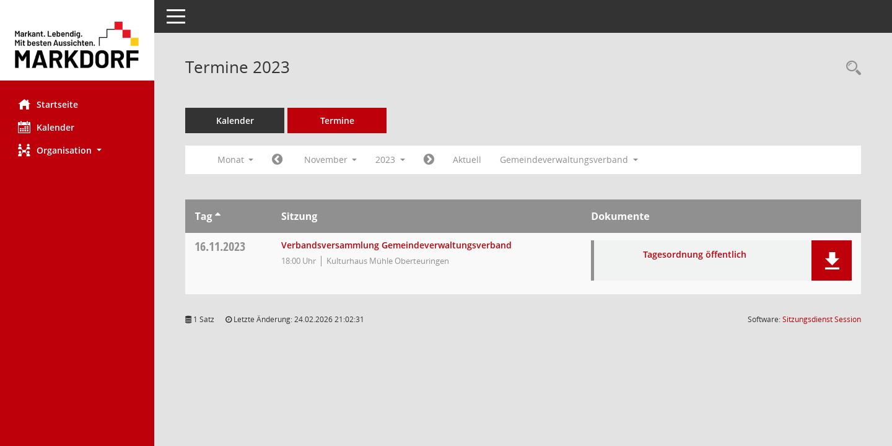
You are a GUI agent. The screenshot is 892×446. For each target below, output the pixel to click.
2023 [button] (391, 159)
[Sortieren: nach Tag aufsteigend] (218, 216)
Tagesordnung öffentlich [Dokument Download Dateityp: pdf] (695, 254)
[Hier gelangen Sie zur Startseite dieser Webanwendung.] (77, 45)
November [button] (330, 159)
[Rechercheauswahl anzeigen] (850, 68)
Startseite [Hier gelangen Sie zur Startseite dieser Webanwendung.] (49, 104)
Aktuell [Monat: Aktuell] (467, 159)
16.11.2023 (220, 246)
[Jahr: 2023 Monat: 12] (429, 160)
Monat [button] (235, 159)
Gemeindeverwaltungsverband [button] (570, 159)
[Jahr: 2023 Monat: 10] (277, 160)
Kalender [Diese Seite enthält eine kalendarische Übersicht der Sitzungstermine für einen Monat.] (47, 127)
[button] (77, 150)
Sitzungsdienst (821, 319)
